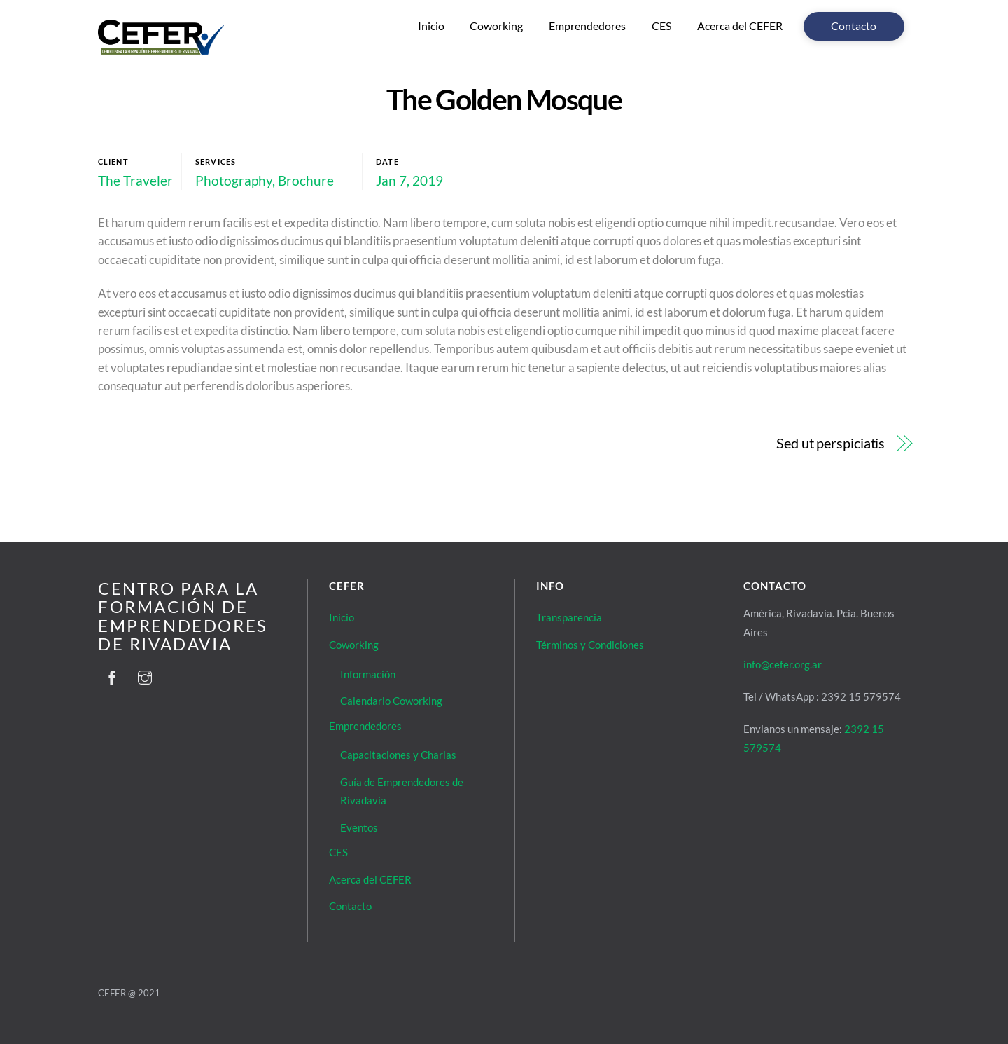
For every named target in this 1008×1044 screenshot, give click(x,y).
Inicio (431, 25)
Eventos (359, 827)
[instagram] (145, 674)
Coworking (354, 644)
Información (368, 674)
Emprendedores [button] (587, 25)
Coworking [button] (496, 25)
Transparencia (569, 617)
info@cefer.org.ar (782, 664)
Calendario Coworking (391, 700)
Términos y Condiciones (590, 644)
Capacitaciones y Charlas (398, 754)
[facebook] (112, 674)
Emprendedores (365, 726)
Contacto (853, 25)
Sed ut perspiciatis (830, 443)
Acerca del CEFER (740, 25)
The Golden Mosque (504, 99)
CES (661, 25)
